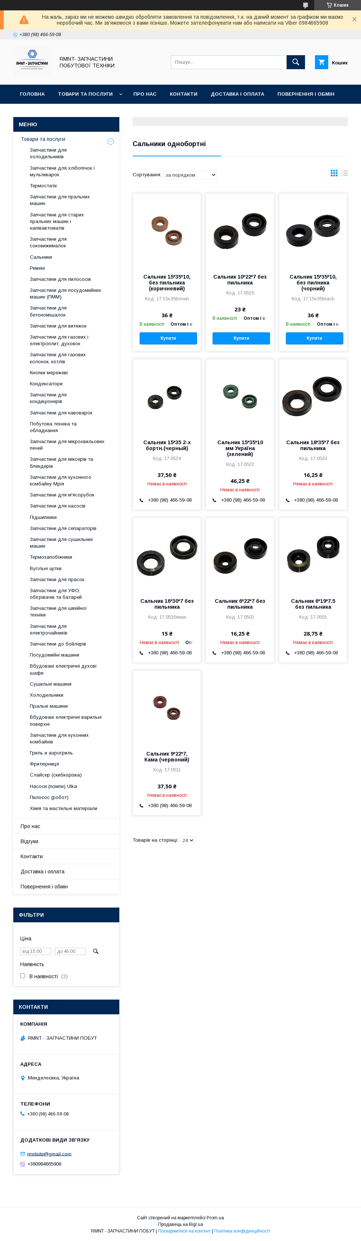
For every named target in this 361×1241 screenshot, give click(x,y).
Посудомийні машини (54, 655)
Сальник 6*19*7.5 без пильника (313, 604)
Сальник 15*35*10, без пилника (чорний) (313, 282)
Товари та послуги (85, 94)
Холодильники (46, 695)
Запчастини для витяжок (58, 326)
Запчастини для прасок (57, 579)
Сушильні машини (50, 684)
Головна (32, 94)
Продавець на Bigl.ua (180, 1224)
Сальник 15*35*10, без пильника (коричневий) (166, 282)
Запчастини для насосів (57, 506)
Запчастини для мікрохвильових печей (67, 445)
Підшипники (43, 517)
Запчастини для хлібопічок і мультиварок (62, 171)
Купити (168, 338)
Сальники (41, 257)
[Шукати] (296, 62)
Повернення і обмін (305, 94)
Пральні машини (49, 706)
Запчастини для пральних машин (60, 200)
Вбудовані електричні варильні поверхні (66, 720)
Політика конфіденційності (242, 1231)
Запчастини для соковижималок (48, 242)
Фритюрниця (44, 764)
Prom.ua (215, 1217)
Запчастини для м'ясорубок (62, 495)
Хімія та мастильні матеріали (63, 808)
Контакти (183, 94)
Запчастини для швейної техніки (58, 611)
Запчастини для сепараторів (63, 528)
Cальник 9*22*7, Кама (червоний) (166, 757)
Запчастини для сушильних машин (61, 543)
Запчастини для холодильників (48, 153)
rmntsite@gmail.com (49, 1153)
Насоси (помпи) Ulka (53, 786)
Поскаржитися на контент (184, 1231)
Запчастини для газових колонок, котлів (58, 358)
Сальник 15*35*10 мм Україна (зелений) (240, 448)
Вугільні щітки (46, 568)
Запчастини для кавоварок (61, 413)
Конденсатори (46, 383)
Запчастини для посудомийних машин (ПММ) (65, 293)
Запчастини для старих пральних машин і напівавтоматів (57, 221)
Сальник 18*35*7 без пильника (313, 445)
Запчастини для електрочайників (48, 629)
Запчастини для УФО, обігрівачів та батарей (56, 594)
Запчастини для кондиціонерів (48, 398)
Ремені (37, 268)
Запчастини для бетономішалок (48, 311)
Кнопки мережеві (49, 372)
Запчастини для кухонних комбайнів (59, 738)
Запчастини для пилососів (60, 279)
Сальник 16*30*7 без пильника (167, 604)
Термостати (43, 185)
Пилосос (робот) (49, 797)
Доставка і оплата (237, 94)
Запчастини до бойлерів (58, 644)
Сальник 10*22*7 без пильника (240, 280)
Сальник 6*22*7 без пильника (240, 604)
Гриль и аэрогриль (51, 753)
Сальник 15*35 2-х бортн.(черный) (167, 445)
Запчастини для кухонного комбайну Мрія (60, 480)
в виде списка (344, 175)
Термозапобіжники (51, 557)
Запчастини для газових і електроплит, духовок (59, 340)
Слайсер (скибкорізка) (56, 775)
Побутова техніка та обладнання (53, 427)
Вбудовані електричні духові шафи (63, 669)
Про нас (145, 94)
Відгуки (30, 113)
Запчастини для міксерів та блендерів (61, 462)
